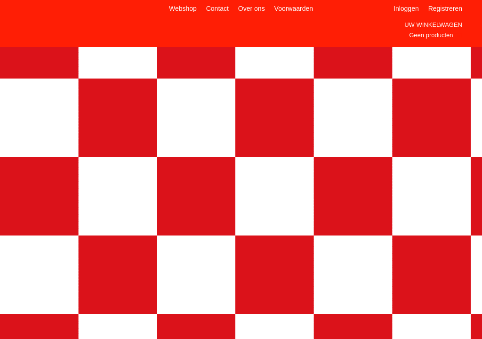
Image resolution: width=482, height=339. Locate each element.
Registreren (445, 8)
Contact (217, 8)
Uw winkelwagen (433, 24)
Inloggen (406, 8)
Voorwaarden (293, 8)
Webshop (183, 8)
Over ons (251, 8)
